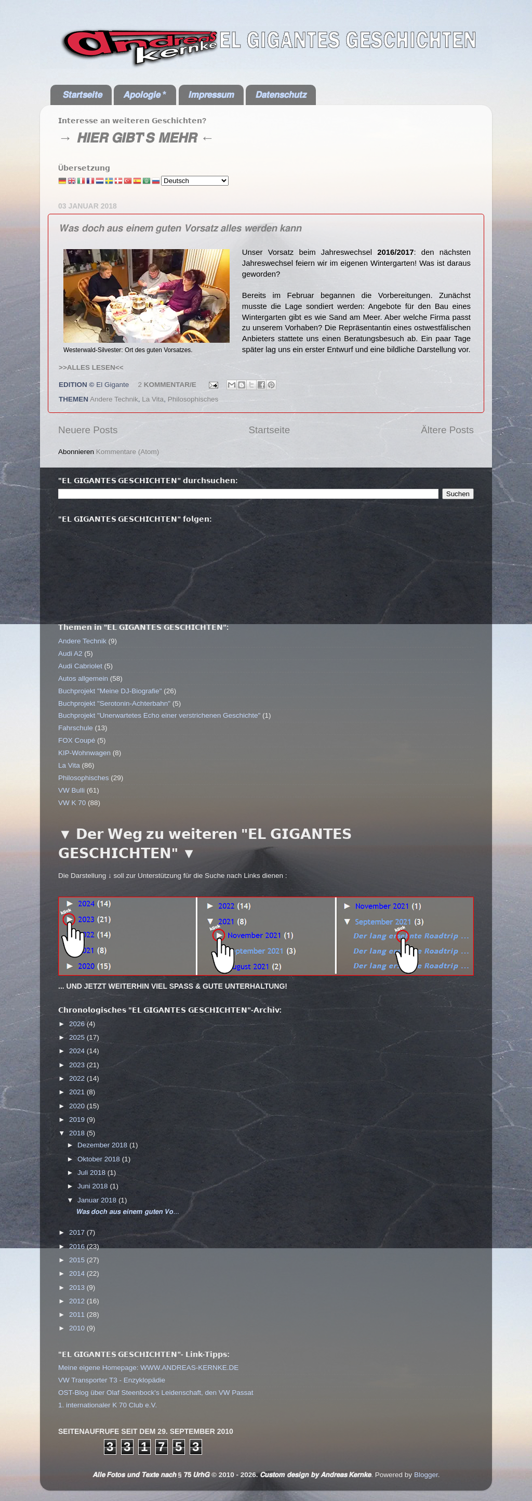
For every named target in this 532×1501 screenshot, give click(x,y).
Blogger (426, 1475)
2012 (78, 1301)
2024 (78, 1051)
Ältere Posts (447, 429)
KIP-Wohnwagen (84, 753)
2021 (78, 1092)
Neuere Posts (87, 429)
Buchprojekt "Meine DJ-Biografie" (110, 691)
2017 (78, 1232)
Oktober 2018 (99, 1159)
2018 (78, 1133)
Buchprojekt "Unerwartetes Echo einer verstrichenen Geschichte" (159, 715)
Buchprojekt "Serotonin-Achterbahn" (114, 703)
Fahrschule (75, 728)
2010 (78, 1328)
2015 (78, 1260)
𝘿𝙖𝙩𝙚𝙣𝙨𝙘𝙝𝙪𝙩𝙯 (280, 94)
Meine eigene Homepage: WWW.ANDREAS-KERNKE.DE (148, 1367)
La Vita (153, 399)
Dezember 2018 (103, 1145)
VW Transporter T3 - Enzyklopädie (111, 1380)
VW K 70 (72, 803)
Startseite (269, 429)
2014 (78, 1273)
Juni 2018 (93, 1186)
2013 (78, 1287)
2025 (78, 1037)
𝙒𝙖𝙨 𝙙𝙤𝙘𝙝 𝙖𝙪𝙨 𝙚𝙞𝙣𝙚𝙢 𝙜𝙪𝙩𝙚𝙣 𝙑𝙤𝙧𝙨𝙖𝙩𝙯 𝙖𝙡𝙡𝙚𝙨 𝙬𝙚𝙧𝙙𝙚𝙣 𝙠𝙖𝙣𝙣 (180, 228)
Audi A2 (70, 653)
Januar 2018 (97, 1200)
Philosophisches (193, 399)
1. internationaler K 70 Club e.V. (107, 1405)
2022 (78, 1078)
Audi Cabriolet (80, 666)
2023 (78, 1065)
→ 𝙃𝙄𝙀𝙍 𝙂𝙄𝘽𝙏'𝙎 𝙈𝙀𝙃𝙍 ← (136, 138)
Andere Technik (114, 399)
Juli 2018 (92, 1172)
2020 (78, 1106)
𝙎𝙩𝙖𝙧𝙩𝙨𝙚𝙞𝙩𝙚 (82, 94)
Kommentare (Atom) (127, 452)
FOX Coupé (76, 740)
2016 (78, 1246)
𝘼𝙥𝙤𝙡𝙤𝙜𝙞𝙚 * (144, 94)
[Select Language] (195, 181)
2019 (78, 1119)
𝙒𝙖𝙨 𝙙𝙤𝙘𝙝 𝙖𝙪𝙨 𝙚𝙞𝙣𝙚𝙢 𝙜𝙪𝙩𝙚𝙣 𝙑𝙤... (127, 1211)
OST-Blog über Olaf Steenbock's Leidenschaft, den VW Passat (156, 1392)
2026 (78, 1024)
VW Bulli (71, 790)
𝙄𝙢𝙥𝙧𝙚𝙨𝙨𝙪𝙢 (211, 94)
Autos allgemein (83, 678)
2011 (78, 1314)
